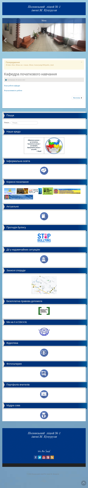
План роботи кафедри (12, 86)
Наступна (77, 98)
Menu (44, 20)
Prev (5, 40)
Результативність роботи (13, 90)
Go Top (83, 483)
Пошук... (7, 122)
